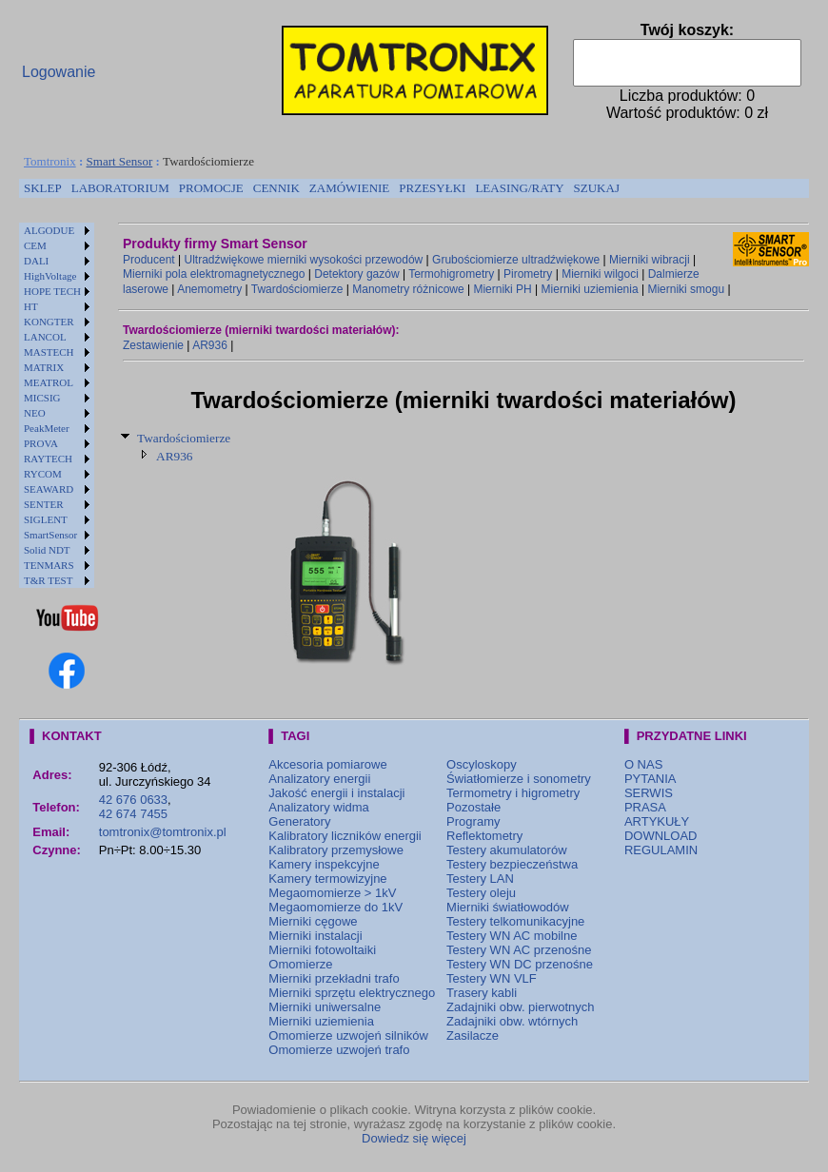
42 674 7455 (133, 814)
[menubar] (321, 188)
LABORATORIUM (120, 188)
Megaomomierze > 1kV (332, 893)
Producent (149, 259)
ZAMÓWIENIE (349, 188)
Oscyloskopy (481, 764)
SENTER (44, 504)
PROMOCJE (211, 188)
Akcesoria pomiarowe (327, 764)
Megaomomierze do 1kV (335, 907)
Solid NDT (47, 550)
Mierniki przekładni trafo (333, 978)
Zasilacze (472, 1035)
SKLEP (43, 188)
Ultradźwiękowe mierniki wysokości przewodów (304, 259)
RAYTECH (48, 458)
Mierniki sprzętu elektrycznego (351, 993)
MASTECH (49, 352)
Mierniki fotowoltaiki (322, 950)
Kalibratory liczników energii (344, 836)
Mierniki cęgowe (312, 921)
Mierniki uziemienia (590, 289)
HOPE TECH (52, 291)
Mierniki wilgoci (600, 274)
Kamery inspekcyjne (323, 864)
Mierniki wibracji (649, 259)
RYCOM (43, 473)
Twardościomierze (297, 289)
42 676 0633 (133, 799)
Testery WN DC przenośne (519, 964)
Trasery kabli (481, 993)
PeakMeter (46, 428)
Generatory (299, 821)
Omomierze (300, 964)
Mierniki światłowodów (507, 907)
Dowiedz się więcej (414, 1138)
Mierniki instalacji (315, 935)
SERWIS (648, 793)
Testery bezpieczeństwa (512, 864)
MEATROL (48, 382)
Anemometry (209, 289)
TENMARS (49, 565)
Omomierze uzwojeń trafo (338, 1050)
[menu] (56, 405)
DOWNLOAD (661, 836)
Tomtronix (50, 161)
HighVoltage (50, 276)
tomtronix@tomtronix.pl (163, 832)
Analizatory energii (319, 779)
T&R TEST (48, 580)
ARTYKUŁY (656, 821)
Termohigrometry (451, 274)
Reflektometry (484, 836)
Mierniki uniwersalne (324, 1007)
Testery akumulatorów (506, 850)
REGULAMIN (661, 850)
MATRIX (44, 367)
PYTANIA (650, 779)
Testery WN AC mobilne (511, 935)
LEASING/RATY (519, 188)
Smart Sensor (120, 161)
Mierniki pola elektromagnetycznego (214, 274)
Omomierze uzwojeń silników (348, 1035)
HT (31, 306)
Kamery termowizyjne (327, 878)
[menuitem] (43, 188)
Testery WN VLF (491, 978)
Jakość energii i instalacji (336, 793)
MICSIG (42, 397)
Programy (473, 821)
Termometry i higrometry (513, 793)
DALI (36, 260)
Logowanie (58, 72)
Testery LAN (480, 878)
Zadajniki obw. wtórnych (512, 1021)
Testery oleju (481, 893)
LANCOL (45, 336)
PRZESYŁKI (432, 188)
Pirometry (527, 274)
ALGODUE (49, 230)
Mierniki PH (502, 289)
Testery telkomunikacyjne (515, 921)
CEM (35, 245)
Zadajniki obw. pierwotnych (520, 1007)
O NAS (643, 764)
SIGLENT (46, 519)
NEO (35, 413)
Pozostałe (473, 807)
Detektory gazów (356, 274)
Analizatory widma (318, 807)
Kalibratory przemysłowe (336, 850)
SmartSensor (50, 534)
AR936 (209, 345)
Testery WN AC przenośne (518, 950)
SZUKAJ (597, 188)
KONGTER (49, 321)
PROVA (41, 443)
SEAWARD (48, 489)
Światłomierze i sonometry (518, 779)
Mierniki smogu (685, 289)
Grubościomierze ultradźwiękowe (516, 259)
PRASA (645, 807)
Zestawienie (153, 345)
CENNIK (276, 188)
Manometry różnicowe (407, 289)
